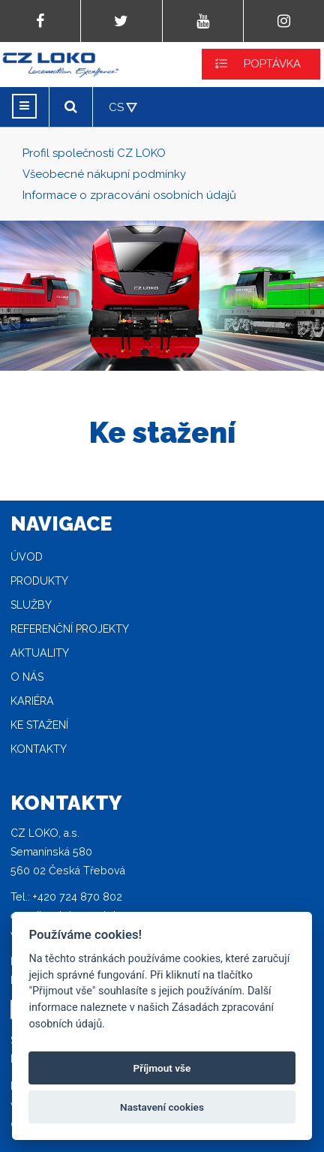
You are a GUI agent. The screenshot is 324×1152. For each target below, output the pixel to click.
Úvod (26, 557)
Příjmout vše (162, 1068)
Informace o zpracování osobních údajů (129, 195)
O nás (27, 677)
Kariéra (32, 701)
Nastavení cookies (162, 1107)
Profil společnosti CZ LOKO (94, 153)
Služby (31, 605)
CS (116, 107)
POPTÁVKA (272, 64)
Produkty (39, 581)
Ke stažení (39, 725)
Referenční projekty (69, 629)
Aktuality (39, 653)
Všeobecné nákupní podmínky (104, 174)
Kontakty (38, 749)
